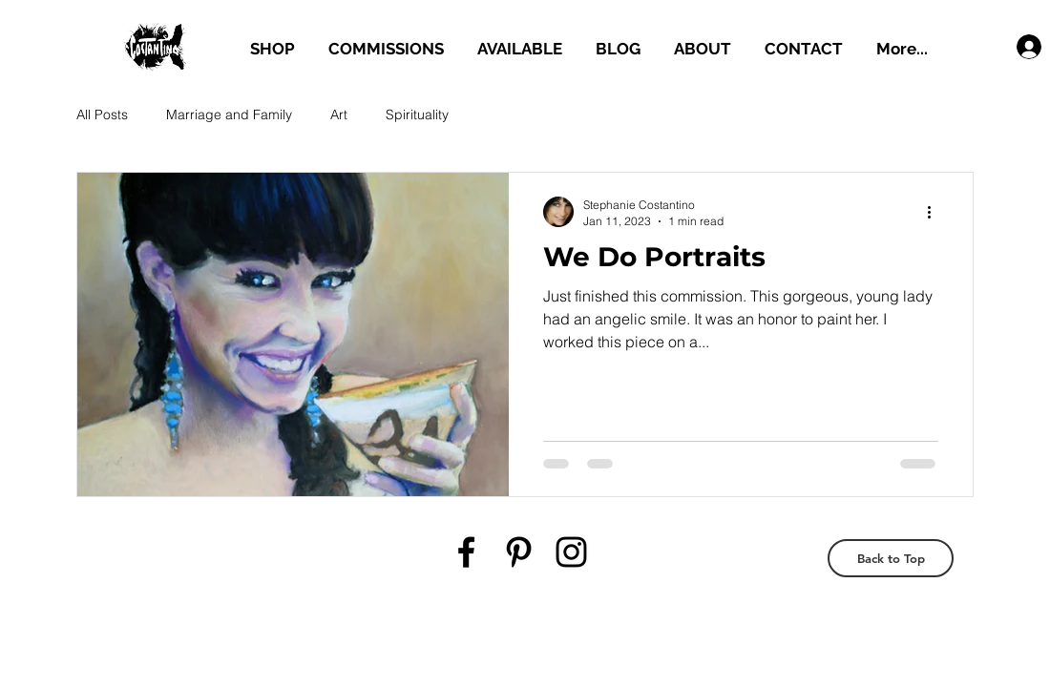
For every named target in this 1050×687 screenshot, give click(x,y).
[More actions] (935, 211)
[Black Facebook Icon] (466, 551)
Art (338, 114)
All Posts (102, 114)
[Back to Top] (891, 558)
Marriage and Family (229, 114)
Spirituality (417, 114)
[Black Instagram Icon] (571, 551)
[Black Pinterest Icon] (518, 551)
